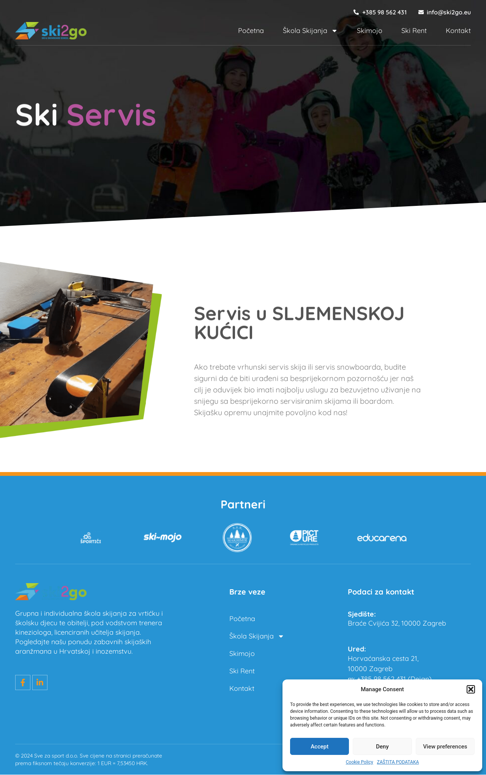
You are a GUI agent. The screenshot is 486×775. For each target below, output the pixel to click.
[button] (471, 689)
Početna (251, 30)
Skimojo (369, 30)
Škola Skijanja (310, 31)
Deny (382, 746)
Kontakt (458, 30)
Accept (319, 746)
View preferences (445, 746)
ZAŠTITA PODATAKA (398, 762)
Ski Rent (414, 30)
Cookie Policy (359, 762)
